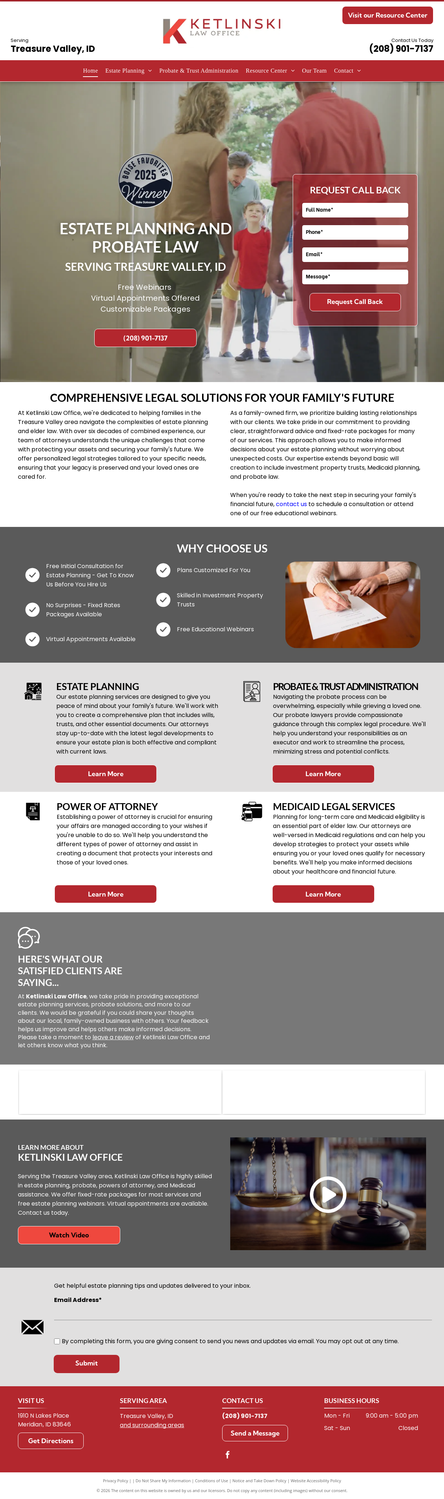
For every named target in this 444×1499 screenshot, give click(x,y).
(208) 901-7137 (401, 49)
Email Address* (78, 1300)
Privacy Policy (115, 1480)
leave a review (113, 1037)
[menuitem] (90, 71)
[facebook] (227, 1455)
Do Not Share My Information (163, 1480)
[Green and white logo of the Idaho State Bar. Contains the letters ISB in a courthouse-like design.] (324, 1092)
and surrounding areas (152, 1425)
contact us (291, 504)
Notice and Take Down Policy (259, 1480)
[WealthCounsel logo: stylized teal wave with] (120, 1092)
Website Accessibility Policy (316, 1480)
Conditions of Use (211, 1480)
